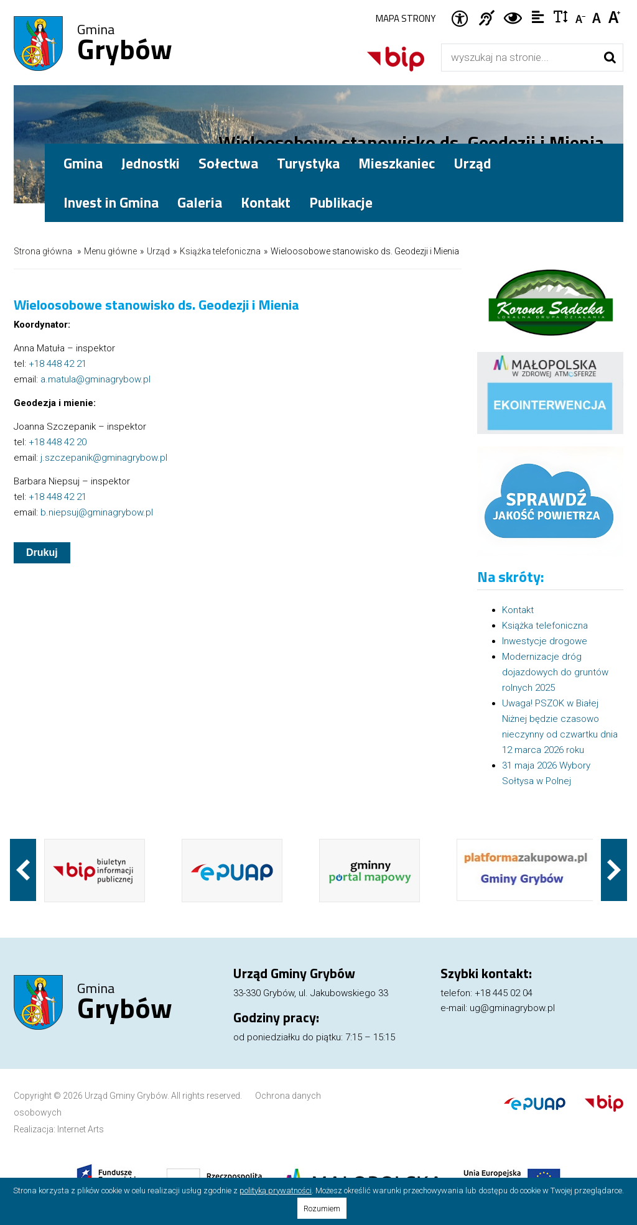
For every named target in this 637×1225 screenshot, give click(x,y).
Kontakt (266, 202)
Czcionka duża (615, 16)
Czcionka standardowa (598, 16)
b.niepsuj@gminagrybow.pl (96, 512)
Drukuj (42, 552)
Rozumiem (322, 1208)
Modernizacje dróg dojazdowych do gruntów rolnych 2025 (555, 672)
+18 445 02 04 (503, 993)
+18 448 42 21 (57, 363)
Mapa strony (405, 18)
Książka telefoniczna (220, 251)
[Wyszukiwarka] (519, 58)
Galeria (199, 202)
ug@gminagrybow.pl (512, 1008)
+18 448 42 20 (57, 442)
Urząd (158, 251)
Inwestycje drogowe (544, 641)
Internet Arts (80, 1129)
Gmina (124, 44)
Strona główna (43, 251)
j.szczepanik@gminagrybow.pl (103, 457)
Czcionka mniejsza (581, 16)
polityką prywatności (275, 1190)
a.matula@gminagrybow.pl (95, 379)
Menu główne (110, 251)
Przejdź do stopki (318, 0)
